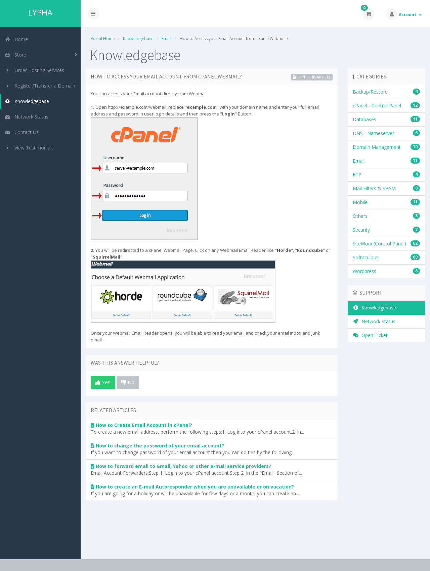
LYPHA (40, 12)
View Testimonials (29, 147)
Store (15, 55)
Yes (103, 382)
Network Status (26, 116)
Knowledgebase (27, 101)
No (127, 382)
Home (16, 39)
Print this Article (312, 76)
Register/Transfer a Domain (40, 85)
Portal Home (103, 38)
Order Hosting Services (34, 70)
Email (167, 38)
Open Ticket (370, 335)
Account (410, 15)
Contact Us (22, 132)
